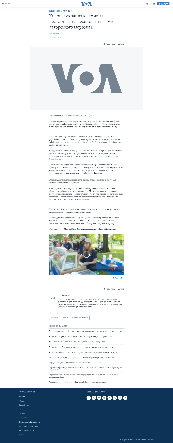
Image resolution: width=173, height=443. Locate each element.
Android (22, 414)
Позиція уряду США (26, 430)
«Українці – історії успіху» (84, 116)
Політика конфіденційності (29, 422)
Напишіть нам (24, 405)
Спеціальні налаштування (29, 426)
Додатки (22, 435)
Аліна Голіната (55, 33)
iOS (20, 409)
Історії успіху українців (60, 11)
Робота (21, 401)
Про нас (22, 397)
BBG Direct (22, 418)
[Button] (109, 44)
